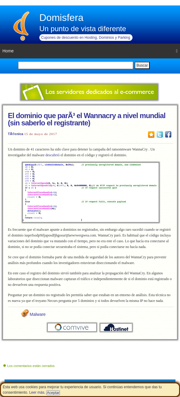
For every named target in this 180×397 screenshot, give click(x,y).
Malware (38, 314)
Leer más (36, 392)
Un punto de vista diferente (82, 29)
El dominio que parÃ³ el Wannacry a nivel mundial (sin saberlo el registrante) (86, 119)
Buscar (142, 65)
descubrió (52, 155)
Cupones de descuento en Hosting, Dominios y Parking (85, 37)
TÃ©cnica (15, 134)
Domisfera (61, 17)
